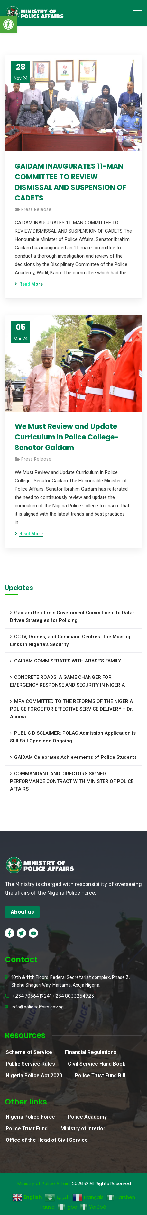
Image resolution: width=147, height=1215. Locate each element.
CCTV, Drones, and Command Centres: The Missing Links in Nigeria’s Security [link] (70, 640)
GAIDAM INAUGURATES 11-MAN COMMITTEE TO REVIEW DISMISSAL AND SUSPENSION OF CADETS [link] (70, 182)
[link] (8, 24)
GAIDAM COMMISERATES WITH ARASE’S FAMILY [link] (67, 661)
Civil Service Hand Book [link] (96, 1064)
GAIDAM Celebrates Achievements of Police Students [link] (75, 757)
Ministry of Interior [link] (82, 1128)
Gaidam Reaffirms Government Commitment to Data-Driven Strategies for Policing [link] (72, 616)
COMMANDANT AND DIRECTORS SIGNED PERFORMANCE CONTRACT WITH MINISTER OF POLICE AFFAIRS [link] (71, 781)
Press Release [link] (36, 209)
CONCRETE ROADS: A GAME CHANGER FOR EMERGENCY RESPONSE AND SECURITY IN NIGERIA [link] (67, 681)
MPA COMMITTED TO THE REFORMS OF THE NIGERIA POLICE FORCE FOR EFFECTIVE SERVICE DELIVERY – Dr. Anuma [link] (71, 709)
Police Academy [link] (87, 1117)
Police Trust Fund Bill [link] (100, 1075)
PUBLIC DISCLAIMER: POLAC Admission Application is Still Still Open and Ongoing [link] (73, 737)
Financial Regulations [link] (90, 1052)
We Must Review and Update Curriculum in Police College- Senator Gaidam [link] (67, 437)
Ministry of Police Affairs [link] (44, 1183)
